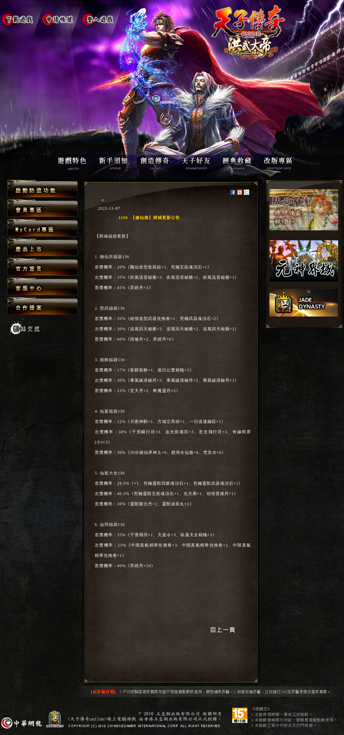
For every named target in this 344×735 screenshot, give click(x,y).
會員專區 (42, 208)
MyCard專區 (42, 228)
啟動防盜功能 (42, 189)
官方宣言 (42, 267)
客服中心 (42, 287)
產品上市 (42, 247)
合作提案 (42, 306)
